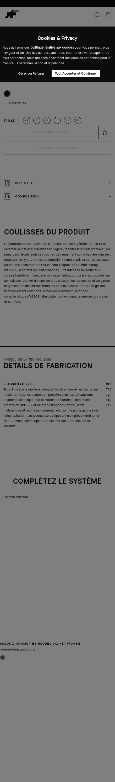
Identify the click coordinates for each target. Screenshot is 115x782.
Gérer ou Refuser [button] (31, 73)
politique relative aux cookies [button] (52, 47)
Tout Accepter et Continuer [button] (76, 73)
